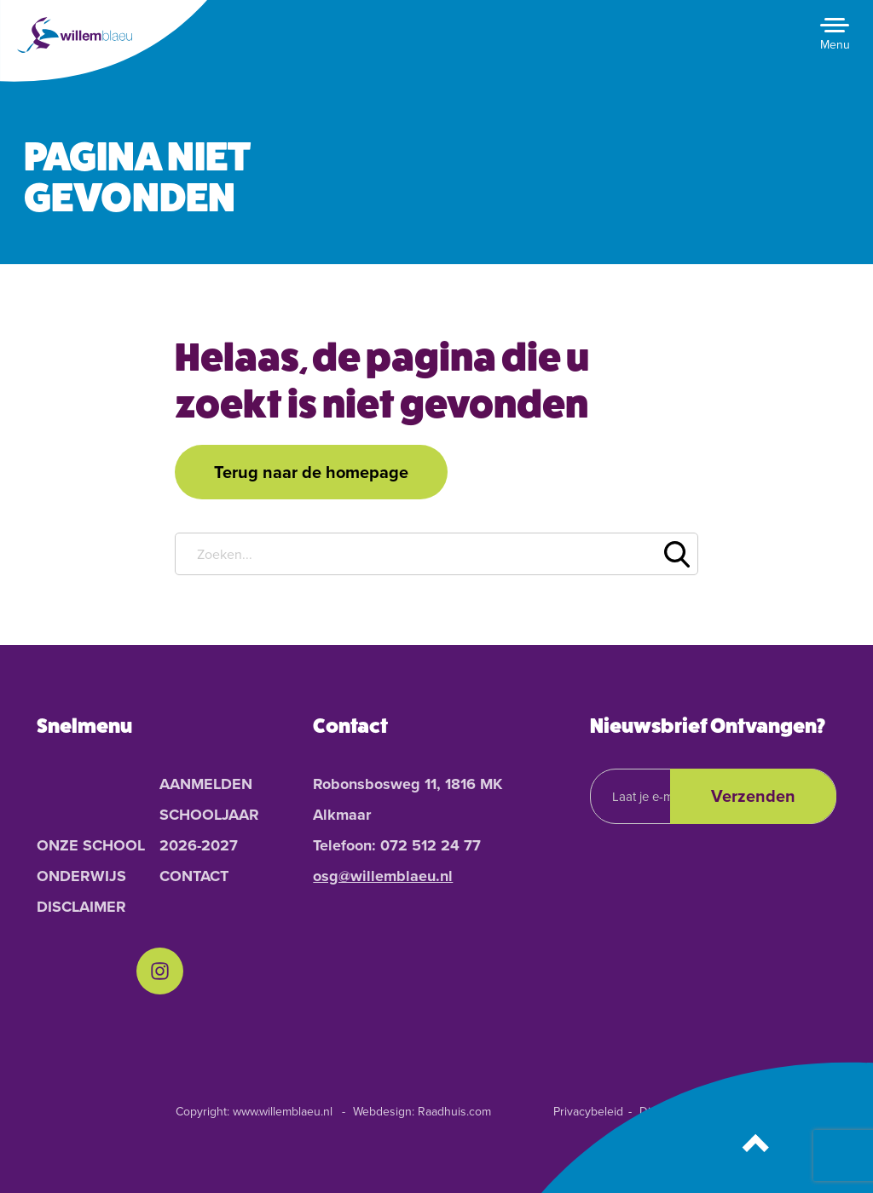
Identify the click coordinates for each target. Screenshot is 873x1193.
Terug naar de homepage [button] (311, 472)
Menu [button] (835, 45)
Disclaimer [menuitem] (81, 907)
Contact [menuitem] (193, 876)
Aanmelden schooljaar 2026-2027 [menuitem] (209, 814)
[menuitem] (159, 971)
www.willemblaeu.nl (282, 1112)
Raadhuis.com (454, 1112)
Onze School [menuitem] (91, 845)
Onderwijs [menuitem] (81, 876)
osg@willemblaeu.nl (383, 876)
